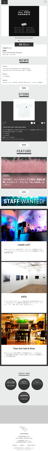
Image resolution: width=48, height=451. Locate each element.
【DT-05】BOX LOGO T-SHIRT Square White (14, 127)
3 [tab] (22, 40)
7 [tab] (29, 40)
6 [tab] (27, 40)
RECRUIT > (22, 445)
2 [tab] (20, 40)
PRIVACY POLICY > (31, 445)
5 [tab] (25, 40)
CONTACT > (15, 445)
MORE (24, 88)
